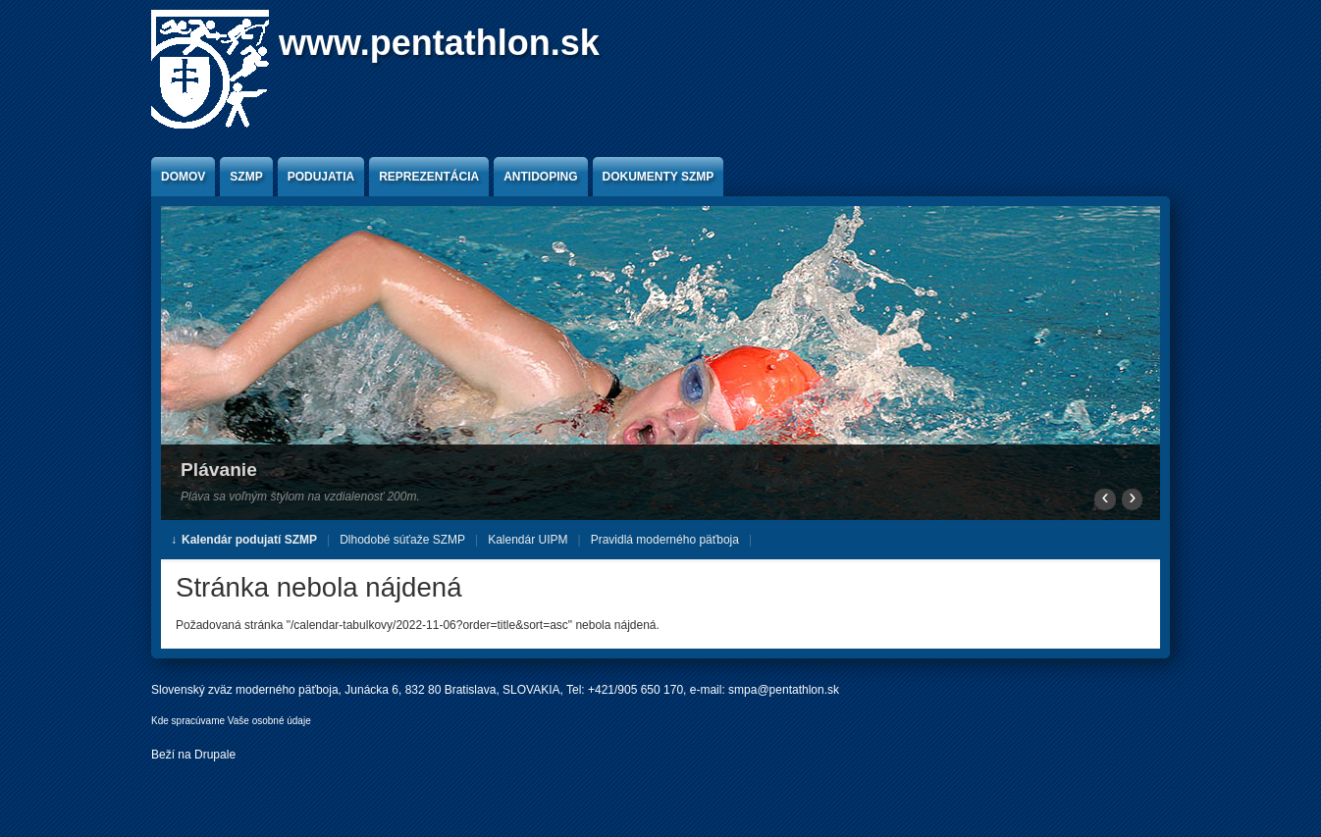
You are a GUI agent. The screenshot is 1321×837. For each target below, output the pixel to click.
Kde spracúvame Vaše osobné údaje (231, 720)
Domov (183, 176)
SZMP (246, 176)
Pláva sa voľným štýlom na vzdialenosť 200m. (300, 496)
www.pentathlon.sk (439, 43)
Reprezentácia (429, 176)
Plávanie (219, 469)
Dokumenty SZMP (658, 176)
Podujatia (321, 176)
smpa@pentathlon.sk (783, 690)
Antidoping (540, 176)
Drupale (215, 754)
